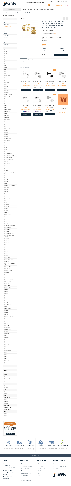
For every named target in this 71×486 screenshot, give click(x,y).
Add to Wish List (45, 32)
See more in (63, 108)
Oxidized (7, 393)
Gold (6, 399)
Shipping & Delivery (26, 473)
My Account (41, 463)
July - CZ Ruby (8, 223)
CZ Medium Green (8, 157)
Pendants (6, 37)
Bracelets (6, 42)
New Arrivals (30, 9)
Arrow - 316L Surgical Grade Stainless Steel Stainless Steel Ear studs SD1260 (26, 81)
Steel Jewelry (6, 44)
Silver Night (7, 323)
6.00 (6, 55)
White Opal (7, 360)
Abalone (6, 86)
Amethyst (7, 90)
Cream (6, 130)
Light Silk (6, 255)
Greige (6, 202)
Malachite (7, 261)
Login (52, 1)
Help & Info (64, 1)
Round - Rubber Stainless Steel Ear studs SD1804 (50, 81)
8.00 (6, 63)
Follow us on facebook (62, 463)
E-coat (6, 387)
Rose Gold (7, 403)
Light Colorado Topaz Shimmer (9, 236)
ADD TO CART (61, 55)
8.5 (5, 65)
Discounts (23, 470)
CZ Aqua (6, 142)
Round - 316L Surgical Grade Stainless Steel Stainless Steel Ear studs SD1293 (38, 81)
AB (5, 71)
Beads (5, 29)
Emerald (6, 179)
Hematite (7, 206)
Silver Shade (7, 327)
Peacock (6, 289)
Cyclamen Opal (8, 138)
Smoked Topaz (8, 329)
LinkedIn (58, 468)
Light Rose (7, 244)
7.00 (6, 59)
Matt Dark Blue (8, 266)
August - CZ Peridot (9, 100)
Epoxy (6, 413)
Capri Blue (7, 123)
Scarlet (6, 314)
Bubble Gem (7, 121)
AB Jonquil (7, 80)
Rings (5, 40)
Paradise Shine (8, 287)
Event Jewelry (7, 22)
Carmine (6, 126)
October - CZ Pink (8, 281)
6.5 (5, 57)
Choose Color (26, 114)
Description (23, 59)
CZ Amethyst (7, 140)
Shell (6, 415)
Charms (5, 31)
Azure (6, 101)
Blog (39, 473)
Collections (6, 20)
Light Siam (7, 251)
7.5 (5, 61)
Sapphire (6, 310)
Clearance (41, 9)
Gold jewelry (6, 24)
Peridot (6, 291)
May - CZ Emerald (8, 270)
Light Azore (7, 231)
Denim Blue (7, 175)
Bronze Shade (7, 119)
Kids (5, 28)
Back (23, 18)
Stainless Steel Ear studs (63, 112)
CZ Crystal (7, 145)
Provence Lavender (9, 295)
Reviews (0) (30, 59)
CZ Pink (6, 161)
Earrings (5, 33)
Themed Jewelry (7, 26)
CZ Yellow (7, 168)
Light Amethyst (8, 227)
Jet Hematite (7, 221)
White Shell (7, 364)
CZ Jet (6, 149)
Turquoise (7, 337)
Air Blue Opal (7, 88)
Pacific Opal (7, 285)
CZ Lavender (7, 151)
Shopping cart (41, 468)
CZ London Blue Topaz (9, 155)
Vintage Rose (7, 344)
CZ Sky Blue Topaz (8, 165)
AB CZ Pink (7, 79)
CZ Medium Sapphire (9, 159)
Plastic (6, 381)
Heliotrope (7, 204)
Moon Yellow (7, 277)
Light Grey (7, 238)
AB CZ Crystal (8, 77)
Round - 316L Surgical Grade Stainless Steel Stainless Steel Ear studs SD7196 (38, 105)
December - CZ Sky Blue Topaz (10, 173)
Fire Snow (7, 187)
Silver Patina (7, 325)
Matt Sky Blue (7, 268)
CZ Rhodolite (7, 163)
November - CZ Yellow (9, 279)
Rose (6, 298)
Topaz (6, 335)
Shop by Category (12, 9)
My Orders (40, 466)
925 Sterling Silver (8, 378)
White (6, 352)
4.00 (6, 51)
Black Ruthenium (8, 397)
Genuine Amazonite (9, 193)
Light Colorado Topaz (9, 233)
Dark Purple (7, 170)
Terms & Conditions (26, 480)
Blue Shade (7, 113)
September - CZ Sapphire (10, 316)
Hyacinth (6, 210)
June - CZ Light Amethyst (10, 225)
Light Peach (7, 240)
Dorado (6, 177)
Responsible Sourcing (26, 466)
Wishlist (40, 470)
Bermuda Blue (7, 103)
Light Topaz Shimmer (9, 259)
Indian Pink (7, 212)
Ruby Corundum (8, 308)
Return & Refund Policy (27, 478)
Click (55, 33)
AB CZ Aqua (7, 75)
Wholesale (24, 9)
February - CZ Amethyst (10, 185)
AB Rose (6, 84)
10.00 (6, 50)
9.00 (6, 67)
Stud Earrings (6, 35)
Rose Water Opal (8, 302)
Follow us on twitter (61, 466)
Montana (7, 274)
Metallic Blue (7, 272)
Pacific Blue (7, 283)
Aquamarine (7, 96)
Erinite (6, 183)
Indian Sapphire (8, 214)
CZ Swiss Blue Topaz (9, 167)
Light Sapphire (8, 247)
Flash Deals (46, 9)
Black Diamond (8, 107)
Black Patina (7, 111)
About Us (23, 463)
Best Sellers (36, 9)
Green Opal (7, 198)
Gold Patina (7, 196)
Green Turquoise (8, 200)
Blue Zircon (7, 115)
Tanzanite (7, 331)
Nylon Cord (7, 380)
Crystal (6, 134)
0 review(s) (51, 30)
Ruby (6, 306)
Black (6, 105)
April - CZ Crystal (8, 94)
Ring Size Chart (25, 468)
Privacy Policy (24, 475)
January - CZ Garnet (9, 216)
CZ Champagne (8, 144)
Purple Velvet (7, 297)
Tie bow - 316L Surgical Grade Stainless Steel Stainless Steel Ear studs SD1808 (62, 81)
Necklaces (6, 39)
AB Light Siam (7, 82)
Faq (39, 475)
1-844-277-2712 (7, 470)
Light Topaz (7, 257)
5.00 (6, 53)
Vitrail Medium (8, 350)
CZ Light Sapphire (8, 153)
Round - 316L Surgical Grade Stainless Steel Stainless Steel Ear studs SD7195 (26, 105)
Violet (6, 346)
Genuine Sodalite (8, 195)
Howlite (6, 208)
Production (52, 9)
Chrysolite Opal (8, 128)
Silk (5, 321)
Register (57, 1)
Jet (5, 218)
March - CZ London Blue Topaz (10, 264)
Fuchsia (6, 189)
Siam (6, 318)
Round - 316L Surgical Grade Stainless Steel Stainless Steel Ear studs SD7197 (50, 105)
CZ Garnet (7, 147)
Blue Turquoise (8, 407)
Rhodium (6, 401)
